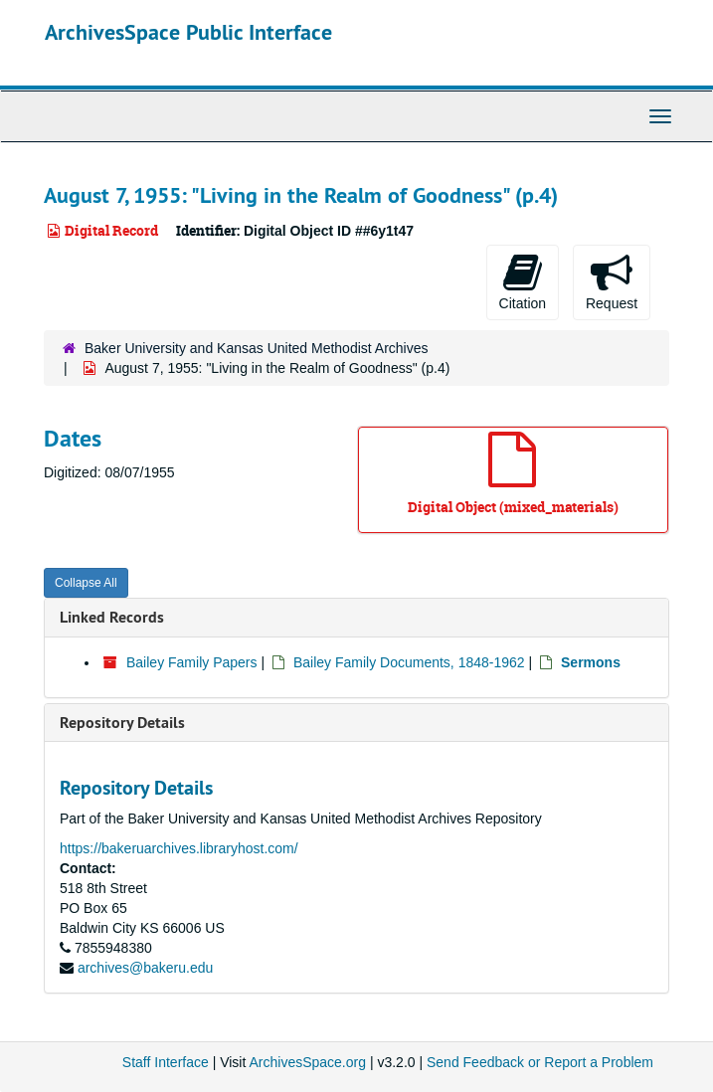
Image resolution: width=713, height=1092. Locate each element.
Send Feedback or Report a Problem (540, 1062)
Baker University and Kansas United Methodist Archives (257, 348)
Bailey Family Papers (192, 662)
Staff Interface (165, 1062)
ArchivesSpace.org (307, 1062)
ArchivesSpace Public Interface (188, 32)
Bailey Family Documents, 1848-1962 (409, 662)
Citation (522, 281)
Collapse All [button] (86, 583)
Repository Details (122, 722)
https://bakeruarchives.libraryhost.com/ (179, 848)
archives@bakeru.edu (145, 968)
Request (611, 281)
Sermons (591, 662)
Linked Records (112, 617)
